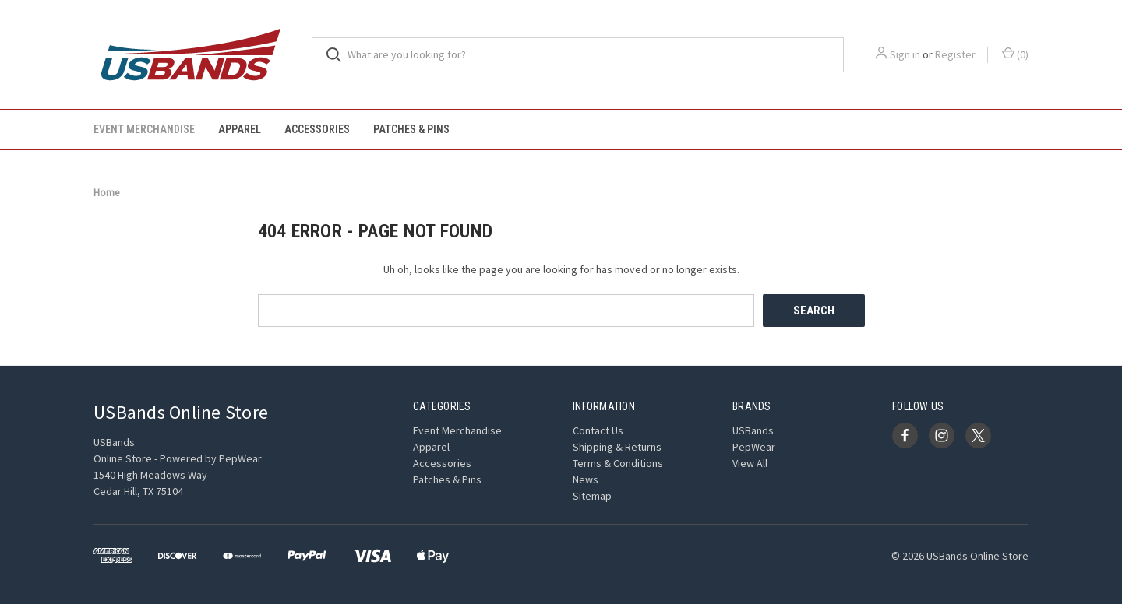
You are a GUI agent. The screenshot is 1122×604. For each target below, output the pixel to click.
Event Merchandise (144, 129)
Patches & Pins (411, 129)
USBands (753, 430)
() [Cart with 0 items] (1015, 54)
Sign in (905, 54)
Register (955, 54)
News (585, 479)
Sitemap (592, 496)
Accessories (317, 129)
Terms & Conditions (618, 463)
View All (749, 463)
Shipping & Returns (617, 447)
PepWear (753, 447)
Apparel (239, 129)
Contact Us (598, 430)
